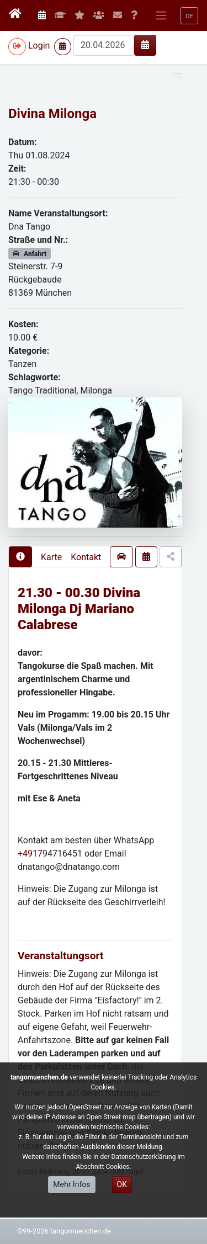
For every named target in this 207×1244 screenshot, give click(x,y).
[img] (145, 44)
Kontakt (86, 557)
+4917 (30, 853)
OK (122, 1184)
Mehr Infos (71, 1184)
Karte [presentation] (51, 557)
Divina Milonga (52, 113)
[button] (189, 15)
